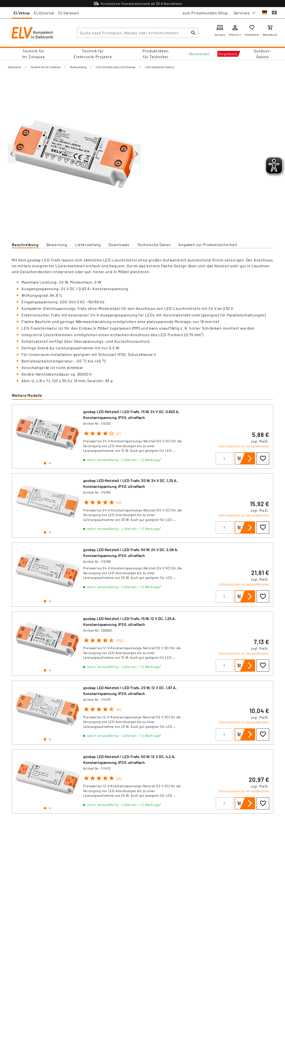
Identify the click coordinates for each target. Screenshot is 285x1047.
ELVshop (22, 12)
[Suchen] (193, 33)
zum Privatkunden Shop (205, 12)
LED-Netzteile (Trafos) (159, 67)
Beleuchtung (78, 67)
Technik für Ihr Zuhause (33, 53)
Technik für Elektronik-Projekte (93, 53)
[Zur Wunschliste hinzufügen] (263, 458)
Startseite (14, 67)
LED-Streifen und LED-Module (115, 67)
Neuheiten (199, 53)
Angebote (227, 53)
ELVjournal (44, 12)
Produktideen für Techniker (155, 53)
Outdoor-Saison (262, 53)
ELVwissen (68, 12)
